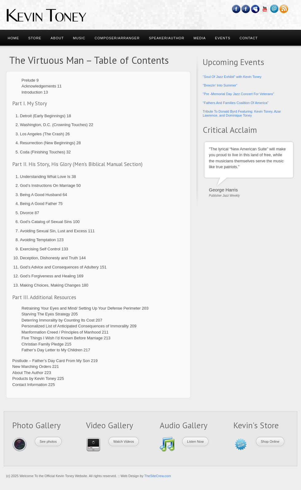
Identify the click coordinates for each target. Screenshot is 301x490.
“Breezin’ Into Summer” (220, 85)
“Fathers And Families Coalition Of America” (235, 103)
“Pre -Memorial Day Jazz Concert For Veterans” (238, 94)
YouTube (264, 9)
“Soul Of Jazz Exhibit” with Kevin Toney (232, 77)
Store (34, 38)
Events (222, 38)
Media (200, 38)
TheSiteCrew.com (157, 476)
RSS (284, 9)
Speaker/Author (166, 38)
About (57, 38)
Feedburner (245, 9)
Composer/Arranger (117, 38)
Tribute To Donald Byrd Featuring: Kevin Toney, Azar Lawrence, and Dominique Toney (242, 113)
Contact (249, 38)
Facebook (236, 9)
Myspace (255, 9)
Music (79, 38)
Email (274, 9)
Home (13, 38)
